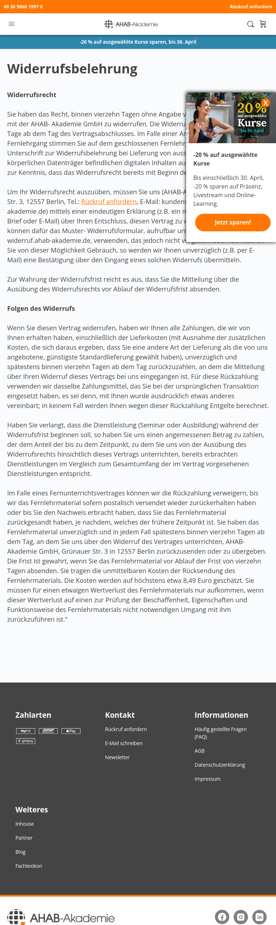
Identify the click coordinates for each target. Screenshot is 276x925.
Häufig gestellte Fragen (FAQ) (221, 733)
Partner (24, 837)
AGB (199, 750)
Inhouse (24, 823)
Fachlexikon (28, 865)
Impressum (208, 778)
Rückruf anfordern (251, 6)
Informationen (221, 715)
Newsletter (117, 757)
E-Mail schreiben (123, 743)
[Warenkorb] (262, 24)
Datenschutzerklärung (220, 764)
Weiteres (31, 809)
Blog (20, 851)
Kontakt (119, 715)
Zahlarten (33, 715)
